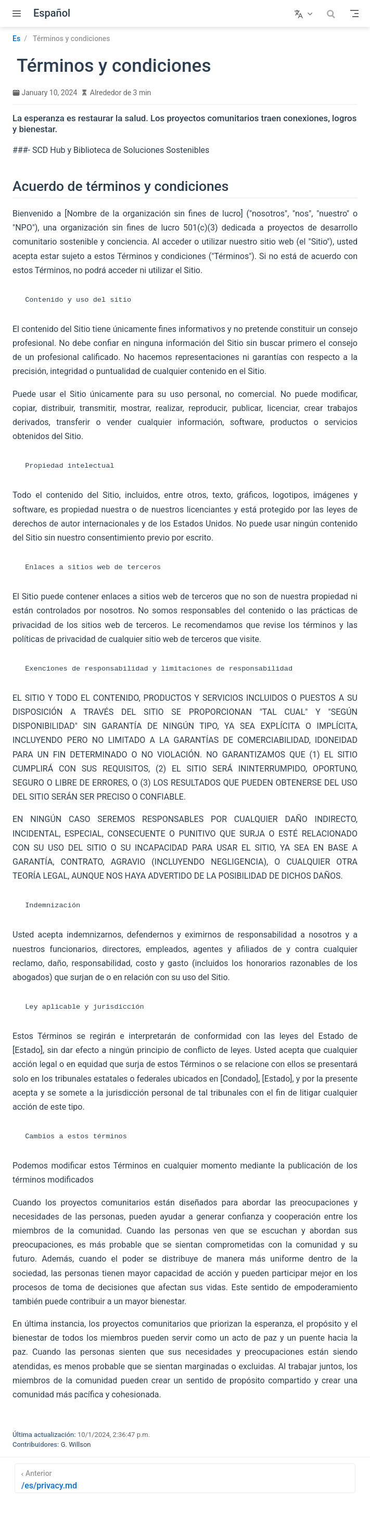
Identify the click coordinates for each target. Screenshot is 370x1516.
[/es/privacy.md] (185, 1478)
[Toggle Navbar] (354, 13)
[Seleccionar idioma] (304, 13)
